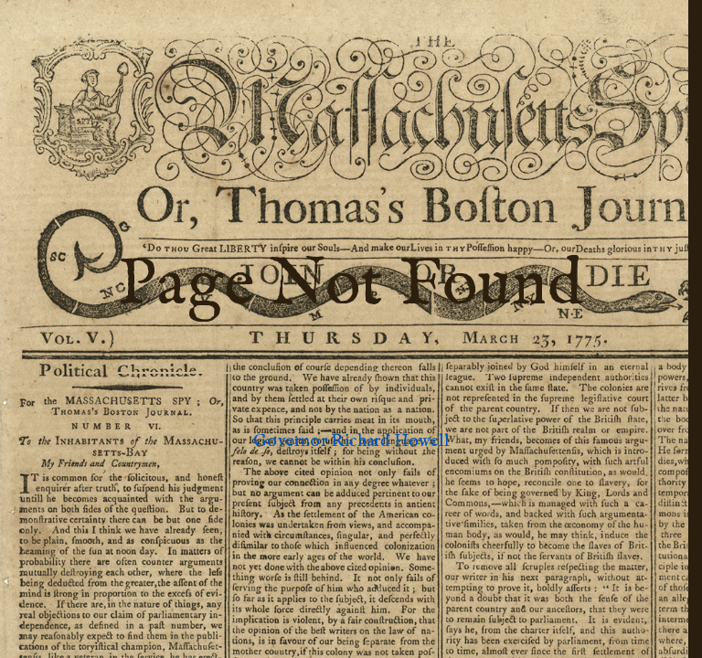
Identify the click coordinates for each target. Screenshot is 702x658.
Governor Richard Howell (350, 441)
